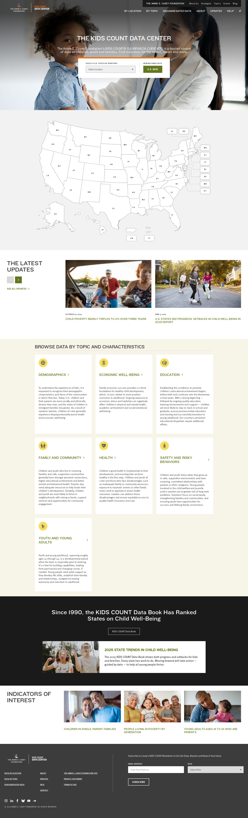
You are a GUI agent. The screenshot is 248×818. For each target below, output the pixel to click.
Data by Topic (11, 779)
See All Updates (17, 288)
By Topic (152, 11)
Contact (44, 790)
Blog (235, 3)
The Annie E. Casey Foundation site (81, 773)
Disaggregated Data (177, 11)
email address (135, 764)
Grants (226, 3)
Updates (216, 11)
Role (190, 764)
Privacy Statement (73, 779)
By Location (132, 11)
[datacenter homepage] (42, 8)
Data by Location (12, 773)
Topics (217, 3)
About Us (193, 3)
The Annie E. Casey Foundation (165, 3)
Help (230, 11)
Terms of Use (70, 784)
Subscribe (138, 782)
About (200, 11)
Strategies (206, 3)
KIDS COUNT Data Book (124, 631)
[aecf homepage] (19, 8)
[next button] (18, 279)
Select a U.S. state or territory (102, 63)
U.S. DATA (152, 69)
